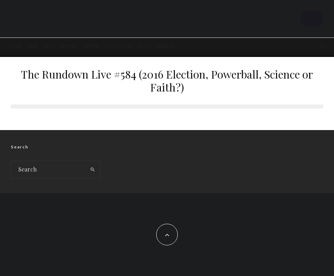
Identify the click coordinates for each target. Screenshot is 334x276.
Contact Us (118, 46)
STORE (91, 46)
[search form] (48, 169)
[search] (92, 169)
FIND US (166, 46)
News (48, 46)
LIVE (32, 46)
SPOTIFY (69, 46)
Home (16, 46)
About (144, 46)
